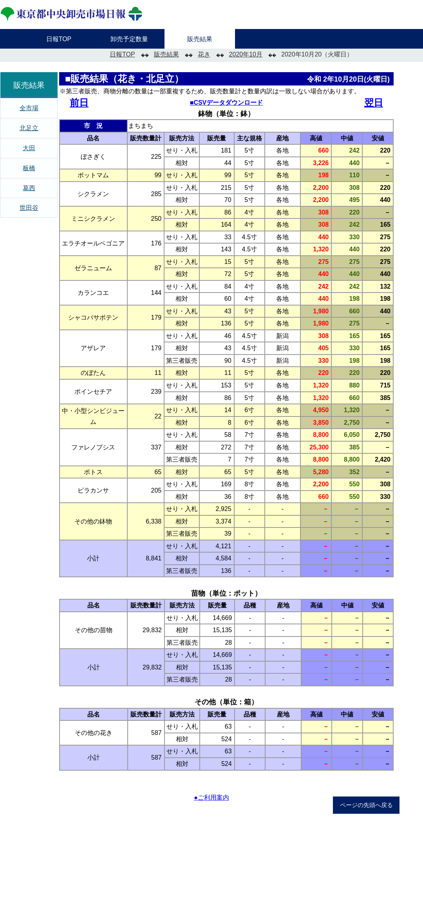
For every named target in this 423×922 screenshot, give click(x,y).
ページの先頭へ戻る (366, 805)
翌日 (373, 102)
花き (204, 54)
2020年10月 (245, 54)
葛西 (29, 188)
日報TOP (122, 54)
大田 (29, 148)
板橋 (29, 168)
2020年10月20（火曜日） (317, 54)
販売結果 (166, 54)
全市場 (29, 108)
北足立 (29, 128)
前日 (79, 102)
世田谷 (29, 207)
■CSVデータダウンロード (226, 102)
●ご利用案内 (211, 797)
